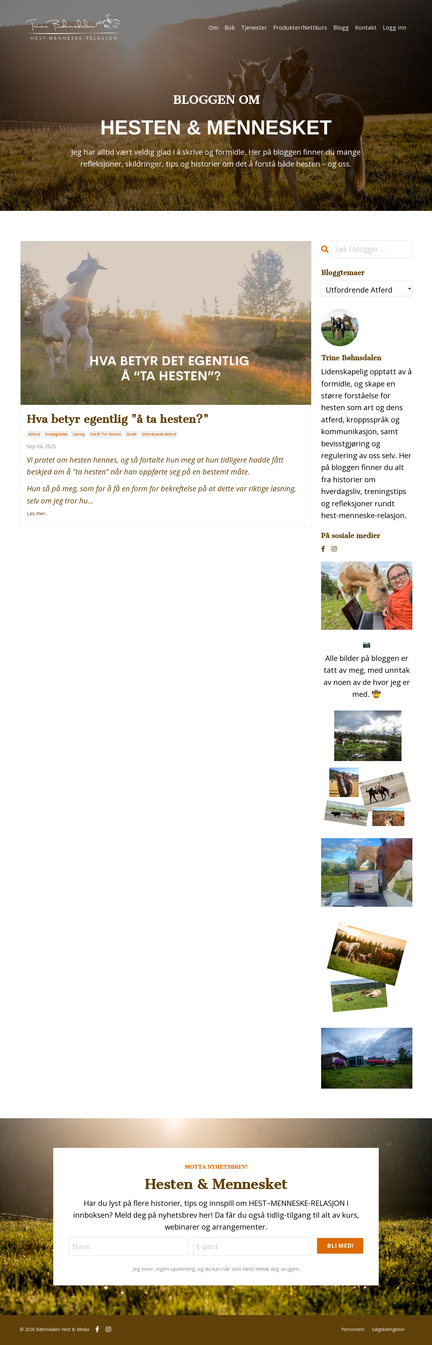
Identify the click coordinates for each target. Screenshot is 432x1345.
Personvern (352, 1330)
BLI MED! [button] (340, 1246)
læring (79, 436)
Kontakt (366, 27)
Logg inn (394, 27)
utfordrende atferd (159, 436)
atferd (34, 436)
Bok (230, 27)
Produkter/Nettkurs (300, 27)
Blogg (341, 27)
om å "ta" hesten (105, 436)
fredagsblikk (56, 436)
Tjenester (254, 27)
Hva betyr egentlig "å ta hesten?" (126, 420)
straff (131, 436)
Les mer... (37, 515)
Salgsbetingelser (388, 1330)
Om (213, 27)
